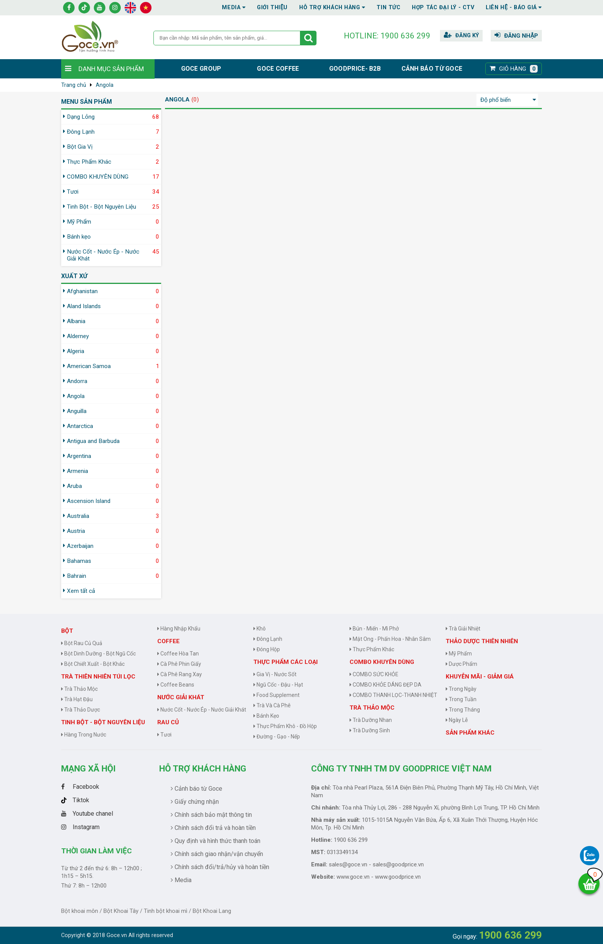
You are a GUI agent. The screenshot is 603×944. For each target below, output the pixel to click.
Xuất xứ (74, 276)
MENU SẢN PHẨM (86, 101)
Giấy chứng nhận (195, 801)
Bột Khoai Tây (120, 911)
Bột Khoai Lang (212, 911)
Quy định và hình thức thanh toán (215, 840)
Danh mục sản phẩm (111, 69)
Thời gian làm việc (96, 850)
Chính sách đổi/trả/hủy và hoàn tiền (220, 867)
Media (233, 7)
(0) (195, 99)
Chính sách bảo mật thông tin (211, 814)
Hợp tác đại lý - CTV (443, 7)
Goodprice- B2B (355, 68)
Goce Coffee (278, 68)
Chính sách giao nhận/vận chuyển (217, 854)
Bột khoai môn (79, 911)
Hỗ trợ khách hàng (202, 768)
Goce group (201, 68)
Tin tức (388, 7)
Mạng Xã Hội (88, 768)
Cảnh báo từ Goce (432, 68)
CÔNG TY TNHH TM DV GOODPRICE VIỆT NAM (401, 768)
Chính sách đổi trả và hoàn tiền (213, 827)
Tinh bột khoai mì (165, 911)
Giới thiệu (272, 7)
